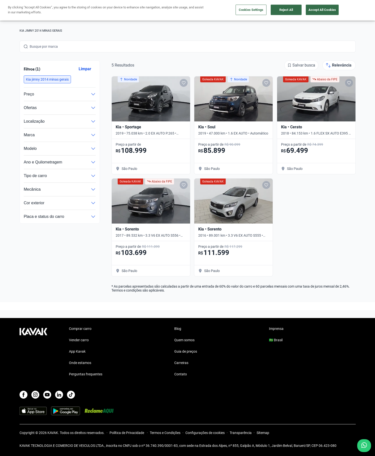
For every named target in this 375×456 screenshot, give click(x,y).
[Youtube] (47, 395)
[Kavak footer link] (33, 352)
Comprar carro (140, 10)
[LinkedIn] (59, 395)
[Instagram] (35, 395)
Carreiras (181, 363)
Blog (177, 329)
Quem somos (184, 340)
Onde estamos (80, 363)
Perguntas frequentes (85, 374)
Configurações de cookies (205, 433)
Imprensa (276, 329)
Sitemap (263, 433)
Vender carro (171, 10)
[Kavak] (33, 10)
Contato (180, 374)
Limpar (84, 69)
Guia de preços (185, 351)
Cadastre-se (341, 10)
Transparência (241, 433)
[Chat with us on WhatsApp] (364, 445)
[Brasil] (304, 10)
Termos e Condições (165, 433)
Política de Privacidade (127, 433)
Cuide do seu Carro (243, 10)
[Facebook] (23, 395)
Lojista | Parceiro (205, 10)
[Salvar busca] (301, 65)
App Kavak (77, 351)
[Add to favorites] (183, 83)
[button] (47, 79)
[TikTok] (71, 395)
